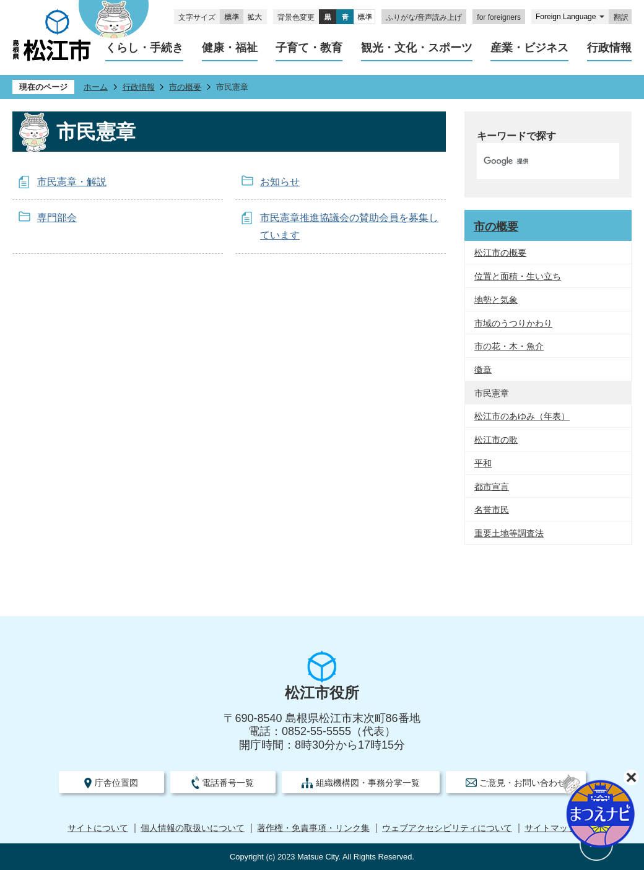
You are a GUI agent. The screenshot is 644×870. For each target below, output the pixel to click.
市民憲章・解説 (72, 181)
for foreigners (499, 17)
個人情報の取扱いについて (193, 828)
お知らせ (280, 181)
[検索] (535, 161)
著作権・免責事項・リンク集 (313, 828)
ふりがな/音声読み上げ (424, 17)
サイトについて (97, 828)
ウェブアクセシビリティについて (447, 828)
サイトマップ (550, 828)
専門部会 (57, 217)
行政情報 (139, 87)
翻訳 (621, 17)
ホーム (96, 87)
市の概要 (185, 87)
